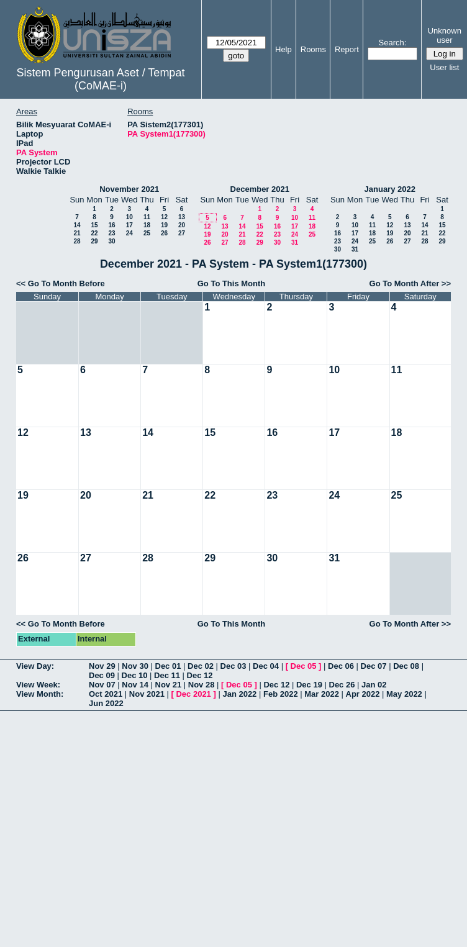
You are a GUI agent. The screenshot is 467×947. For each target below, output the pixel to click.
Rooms (313, 49)
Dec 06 (341, 666)
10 (129, 217)
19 (164, 225)
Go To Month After (405, 283)
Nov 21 (168, 684)
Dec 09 (102, 675)
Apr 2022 (363, 694)
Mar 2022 (321, 694)
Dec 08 (406, 666)
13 (181, 217)
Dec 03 (233, 666)
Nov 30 (135, 666)
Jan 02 (373, 684)
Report (347, 49)
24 (129, 233)
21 (76, 233)
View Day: (35, 666)
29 (94, 241)
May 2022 (404, 694)
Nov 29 (102, 666)
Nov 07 (102, 684)
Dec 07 (374, 666)
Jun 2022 (106, 703)
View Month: (39, 694)
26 (164, 233)
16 (111, 225)
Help (283, 49)
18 (146, 225)
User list (444, 67)
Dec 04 (266, 666)
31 (294, 242)
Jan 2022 (239, 694)
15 (94, 225)
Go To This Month (231, 283)
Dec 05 (304, 666)
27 (181, 233)
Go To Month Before (66, 283)
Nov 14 (135, 684)
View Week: (38, 684)
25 (146, 233)
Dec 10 (135, 675)
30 (111, 241)
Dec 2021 (193, 694)
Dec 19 (309, 684)
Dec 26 (342, 684)
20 (181, 225)
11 (146, 217)
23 (111, 233)
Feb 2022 (280, 694)
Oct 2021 (105, 694)
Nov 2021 (147, 694)
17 (129, 225)
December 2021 (259, 189)
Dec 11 (167, 675)
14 (76, 225)
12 (164, 217)
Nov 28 (201, 684)
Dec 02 (201, 666)
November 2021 (129, 189)
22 (94, 233)
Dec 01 (168, 666)
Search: (393, 42)
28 (76, 241)
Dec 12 (200, 675)
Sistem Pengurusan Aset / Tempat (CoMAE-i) (101, 79)
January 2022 (390, 189)
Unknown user (444, 35)
